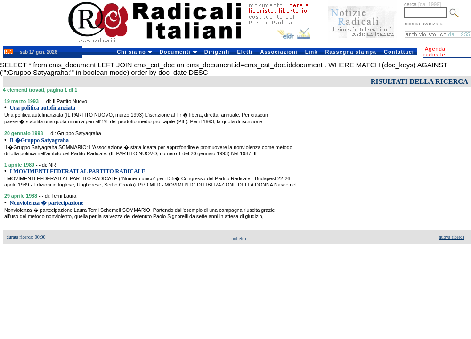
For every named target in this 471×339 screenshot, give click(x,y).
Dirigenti (217, 52)
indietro (238, 238)
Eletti (244, 52)
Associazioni (278, 52)
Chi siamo (134, 52)
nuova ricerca (451, 237)
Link (311, 52)
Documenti (178, 52)
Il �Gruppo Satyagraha (39, 140)
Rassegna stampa (350, 52)
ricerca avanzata (424, 23)
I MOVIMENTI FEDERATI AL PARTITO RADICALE (78, 171)
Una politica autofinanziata (42, 108)
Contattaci (399, 52)
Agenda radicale (434, 51)
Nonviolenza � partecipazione (47, 203)
